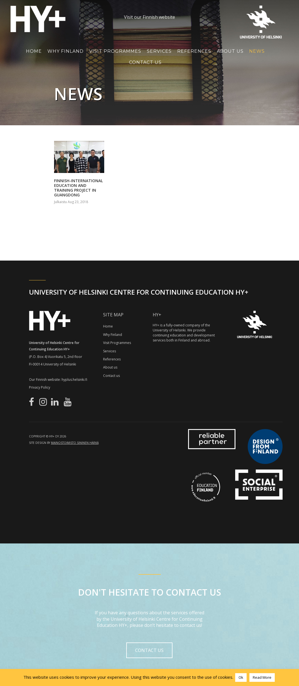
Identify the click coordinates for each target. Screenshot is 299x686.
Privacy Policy (39, 387)
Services (159, 51)
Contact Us (145, 62)
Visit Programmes (115, 51)
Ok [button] (241, 677)
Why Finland (65, 51)
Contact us (111, 375)
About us (110, 367)
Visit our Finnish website (149, 17)
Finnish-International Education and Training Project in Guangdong (78, 187)
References (194, 51)
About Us (230, 51)
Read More (262, 677)
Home (34, 51)
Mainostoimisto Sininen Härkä (75, 443)
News (257, 51)
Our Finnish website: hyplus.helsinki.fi (58, 379)
